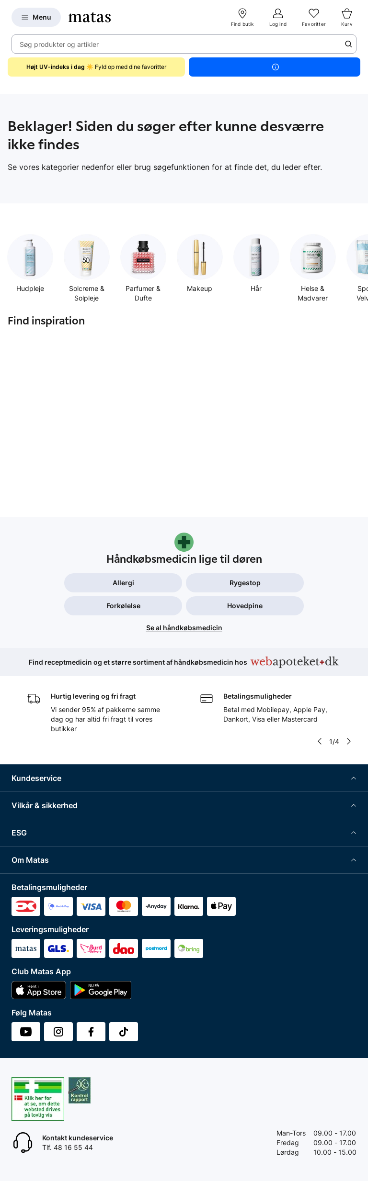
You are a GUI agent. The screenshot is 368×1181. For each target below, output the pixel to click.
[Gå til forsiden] (90, 17)
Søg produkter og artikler (59, 44)
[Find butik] (242, 17)
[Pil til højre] (348, 741)
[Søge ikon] (348, 44)
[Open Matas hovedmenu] (36, 17)
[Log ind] (277, 17)
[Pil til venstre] (319, 741)
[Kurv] (346, 17)
